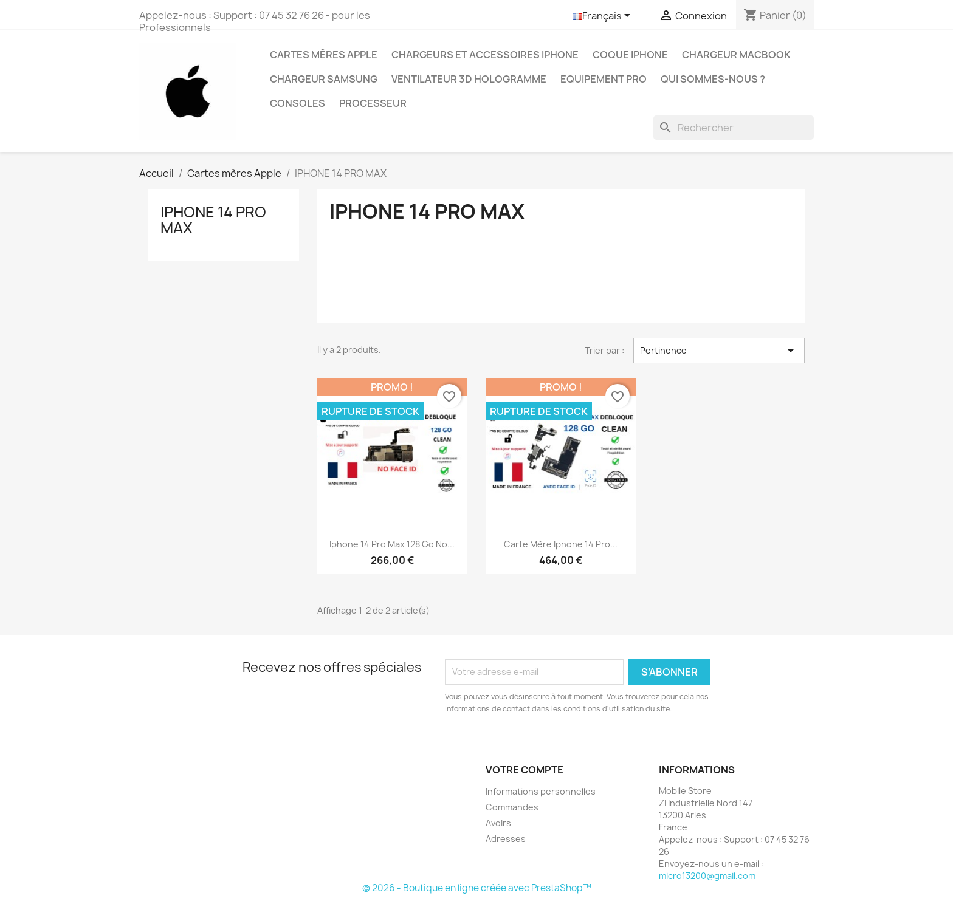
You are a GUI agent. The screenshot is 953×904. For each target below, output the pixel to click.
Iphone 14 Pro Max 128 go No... (392, 544)
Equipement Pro (603, 79)
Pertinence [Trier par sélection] (719, 350)
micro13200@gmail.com (707, 876)
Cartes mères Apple (323, 54)
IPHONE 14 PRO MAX (213, 220)
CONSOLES (297, 103)
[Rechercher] (733, 127)
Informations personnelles (541, 791)
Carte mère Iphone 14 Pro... (561, 544)
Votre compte (524, 769)
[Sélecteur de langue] (604, 16)
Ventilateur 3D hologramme (468, 79)
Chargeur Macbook (736, 54)
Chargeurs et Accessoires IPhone (485, 54)
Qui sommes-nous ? (713, 79)
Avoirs (498, 823)
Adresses (506, 838)
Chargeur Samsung (323, 79)
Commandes (512, 807)
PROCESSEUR (373, 103)
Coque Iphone (630, 54)
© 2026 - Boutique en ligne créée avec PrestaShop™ (476, 888)
